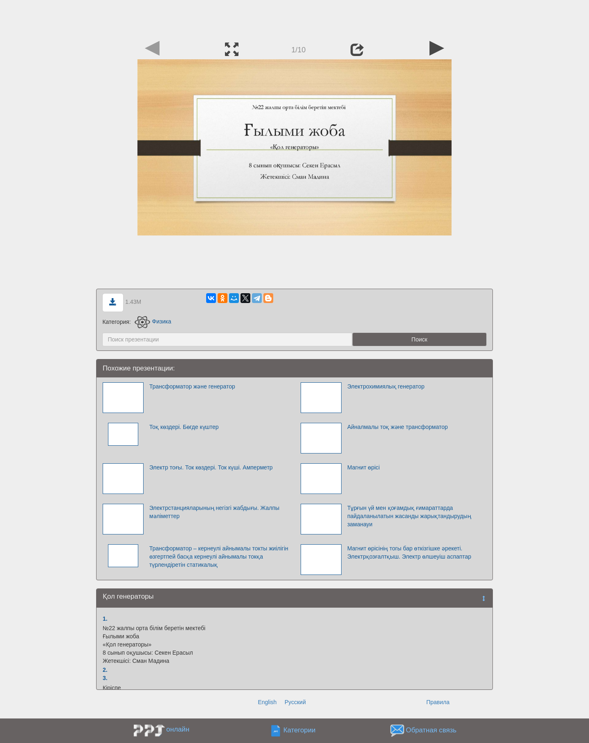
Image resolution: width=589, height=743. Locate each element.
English (267, 702)
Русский (295, 702)
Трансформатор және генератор (192, 386)
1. (105, 618)
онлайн (177, 729)
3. (105, 678)
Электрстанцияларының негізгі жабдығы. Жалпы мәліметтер (214, 512)
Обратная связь (431, 730)
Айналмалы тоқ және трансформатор (397, 427)
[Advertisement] (294, 18)
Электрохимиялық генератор (386, 386)
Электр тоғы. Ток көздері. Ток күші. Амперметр (211, 467)
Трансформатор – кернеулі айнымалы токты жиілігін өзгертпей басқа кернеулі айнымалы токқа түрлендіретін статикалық (218, 556)
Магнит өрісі (363, 467)
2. (105, 670)
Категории (299, 730)
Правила (438, 702)
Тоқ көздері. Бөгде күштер (184, 427)
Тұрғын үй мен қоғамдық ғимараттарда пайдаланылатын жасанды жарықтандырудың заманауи (409, 516)
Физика (153, 321)
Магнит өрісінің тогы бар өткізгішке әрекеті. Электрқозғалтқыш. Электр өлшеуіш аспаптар (409, 552)
